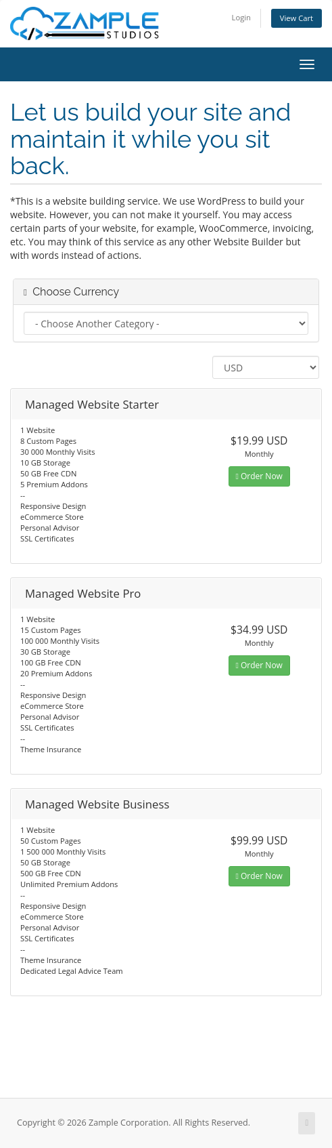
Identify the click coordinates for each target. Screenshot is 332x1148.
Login (241, 17)
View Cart (296, 18)
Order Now (259, 476)
